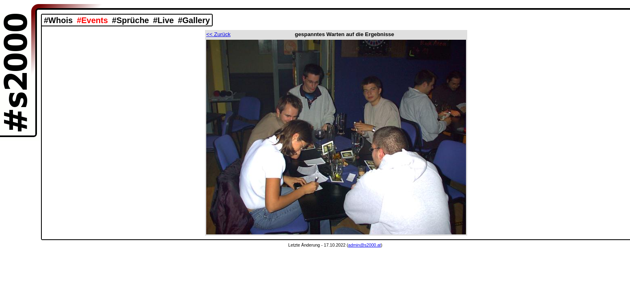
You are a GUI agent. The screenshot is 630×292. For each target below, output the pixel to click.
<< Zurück (218, 34)
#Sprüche (130, 20)
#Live (163, 20)
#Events (92, 20)
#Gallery (194, 20)
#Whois (58, 20)
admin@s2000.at (364, 245)
